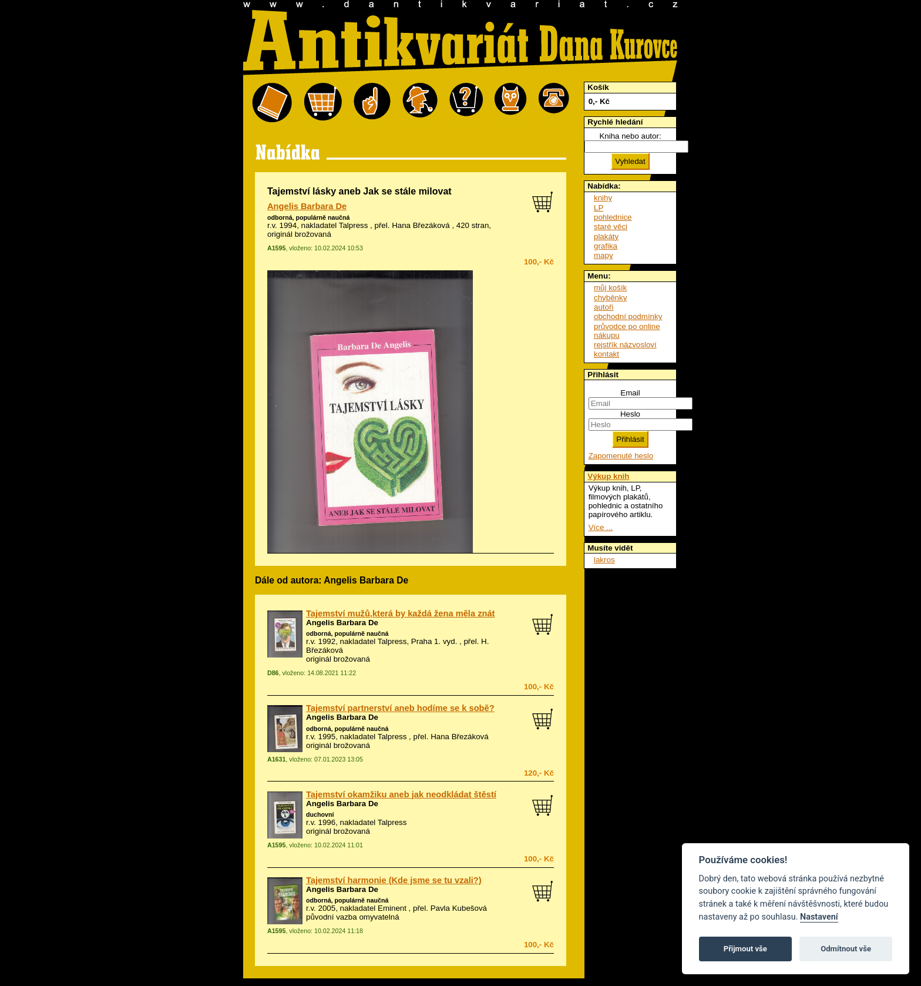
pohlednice (612, 217)
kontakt (606, 354)
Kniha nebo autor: (630, 136)
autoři (603, 307)
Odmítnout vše (846, 948)
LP (598, 207)
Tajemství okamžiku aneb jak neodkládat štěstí (401, 794)
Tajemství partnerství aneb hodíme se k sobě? (400, 708)
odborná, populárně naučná (308, 217)
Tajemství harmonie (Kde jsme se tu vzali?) (394, 880)
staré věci (610, 226)
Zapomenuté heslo (621, 455)
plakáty (606, 236)
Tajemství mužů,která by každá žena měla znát (400, 613)
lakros (604, 559)
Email (630, 392)
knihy (603, 197)
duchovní (320, 814)
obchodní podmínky (628, 316)
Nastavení (819, 917)
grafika (605, 246)
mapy (603, 255)
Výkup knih (608, 476)
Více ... (601, 527)
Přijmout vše (745, 948)
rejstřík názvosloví (625, 344)
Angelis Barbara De (307, 206)
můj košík (610, 287)
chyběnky (610, 297)
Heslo (630, 414)
